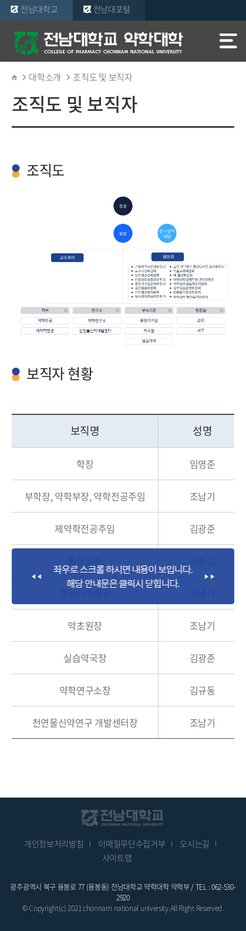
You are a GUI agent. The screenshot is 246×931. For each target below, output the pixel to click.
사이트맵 (117, 857)
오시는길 (195, 843)
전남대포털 (112, 9)
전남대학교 (39, 9)
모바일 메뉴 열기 (228, 42)
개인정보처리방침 (54, 843)
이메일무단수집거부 (131, 843)
